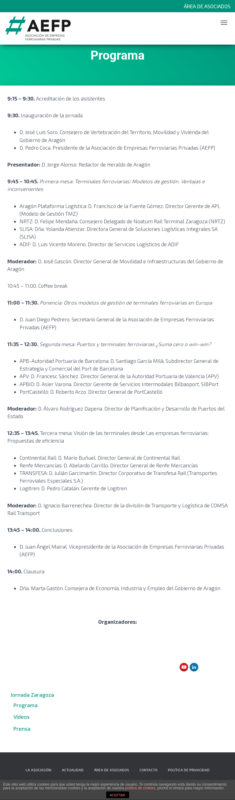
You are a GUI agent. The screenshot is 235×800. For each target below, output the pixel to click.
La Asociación (38, 770)
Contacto (149, 770)
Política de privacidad (189, 770)
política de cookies (140, 788)
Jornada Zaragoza (32, 695)
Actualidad (73, 770)
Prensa (22, 728)
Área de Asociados (207, 6)
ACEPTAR (117, 795)
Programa (25, 705)
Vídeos (21, 717)
